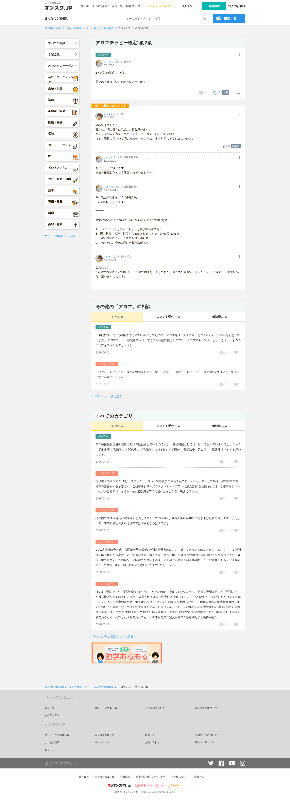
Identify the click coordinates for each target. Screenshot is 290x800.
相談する (230, 18)
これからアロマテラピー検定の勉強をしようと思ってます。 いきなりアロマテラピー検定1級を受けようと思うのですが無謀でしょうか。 (168, 374)
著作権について (179, 776)
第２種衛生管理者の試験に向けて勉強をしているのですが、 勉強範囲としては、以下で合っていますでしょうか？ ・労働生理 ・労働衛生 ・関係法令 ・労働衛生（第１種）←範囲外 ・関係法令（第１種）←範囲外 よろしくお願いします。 (168, 449)
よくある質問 (52, 742)
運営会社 (84, 776)
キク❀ (107, 114)
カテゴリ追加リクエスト (60, 235)
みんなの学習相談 (56, 18)
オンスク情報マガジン (207, 708)
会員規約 (125, 776)
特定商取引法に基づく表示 (150, 776)
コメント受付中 (168, 316)
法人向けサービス (205, 742)
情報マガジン (134, 6)
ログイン (186, 6)
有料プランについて (159, 6)
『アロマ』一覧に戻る (107, 396)
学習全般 (53, 54)
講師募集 (199, 776)
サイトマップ (102, 742)
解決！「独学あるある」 (108, 708)
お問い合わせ (152, 742)
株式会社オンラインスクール (128, 792)
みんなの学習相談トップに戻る (113, 636)
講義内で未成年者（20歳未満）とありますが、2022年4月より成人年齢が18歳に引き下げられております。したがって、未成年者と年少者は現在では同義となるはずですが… (168, 520)
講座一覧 (117, 6)
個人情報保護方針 (104, 776)
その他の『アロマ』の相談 (123, 306)
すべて (117, 316)
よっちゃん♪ (110, 61)
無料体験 (214, 6)
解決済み (219, 316)
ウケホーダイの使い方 (94, 6)
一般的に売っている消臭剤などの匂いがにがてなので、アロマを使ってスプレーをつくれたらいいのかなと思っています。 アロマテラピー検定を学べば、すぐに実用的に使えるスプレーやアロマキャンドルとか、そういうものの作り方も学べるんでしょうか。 (168, 340)
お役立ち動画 (52, 715)
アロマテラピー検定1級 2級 (124, 42)
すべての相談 (56, 43)
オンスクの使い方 (104, 735)
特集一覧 (150, 735)
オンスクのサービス (61, 65)
